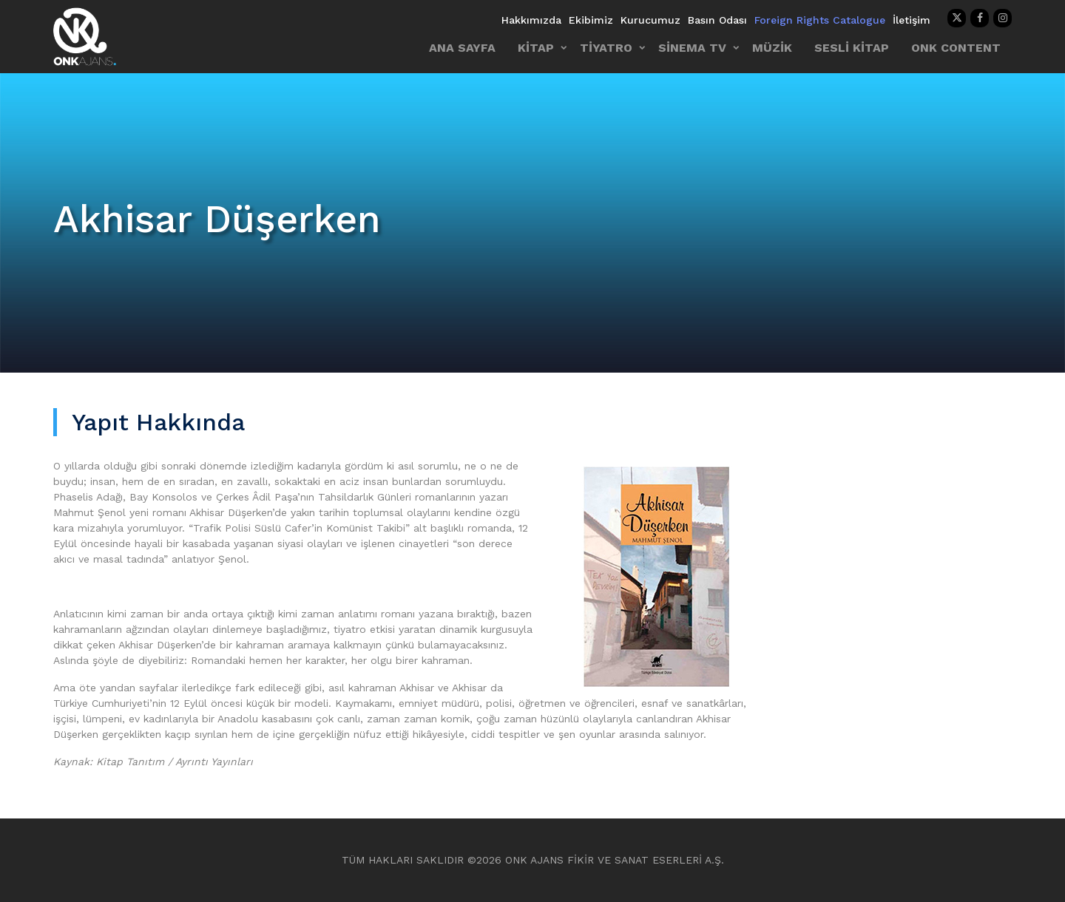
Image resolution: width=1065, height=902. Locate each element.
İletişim (911, 20)
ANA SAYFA (462, 48)
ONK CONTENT (956, 48)
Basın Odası (717, 20)
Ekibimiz (591, 20)
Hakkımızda (531, 20)
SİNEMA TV (692, 48)
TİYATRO (606, 48)
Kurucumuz (650, 20)
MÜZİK (772, 48)
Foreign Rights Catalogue (819, 20)
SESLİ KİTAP (851, 48)
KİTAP (536, 48)
